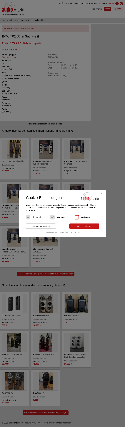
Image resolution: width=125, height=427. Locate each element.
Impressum (75, 232)
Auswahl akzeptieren (41, 226)
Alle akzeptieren (84, 226)
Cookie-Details (51, 232)
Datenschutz (64, 232)
